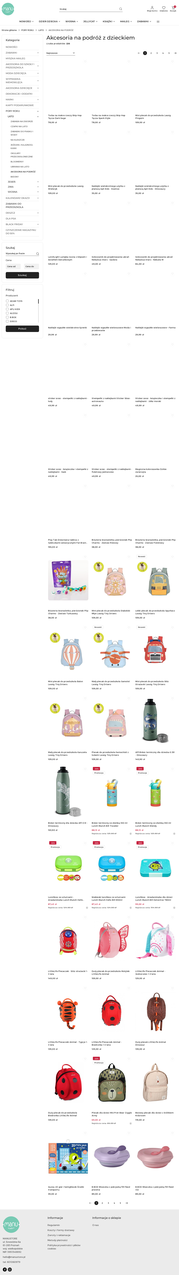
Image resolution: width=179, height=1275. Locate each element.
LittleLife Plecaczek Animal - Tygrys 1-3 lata (68, 1043)
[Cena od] (13, 266)
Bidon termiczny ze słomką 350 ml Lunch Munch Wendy (153, 824)
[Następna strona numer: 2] (175, 53)
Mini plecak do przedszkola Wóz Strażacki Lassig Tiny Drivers (152, 682)
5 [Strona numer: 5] (169, 53)
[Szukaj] (37, 254)
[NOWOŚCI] (26, 21)
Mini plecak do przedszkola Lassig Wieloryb (65, 187)
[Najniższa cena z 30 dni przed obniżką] (130, 833)
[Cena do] (31, 266)
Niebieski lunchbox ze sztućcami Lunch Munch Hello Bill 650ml (109, 898)
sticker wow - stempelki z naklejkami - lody (68, 399)
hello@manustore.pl (14, 1257)
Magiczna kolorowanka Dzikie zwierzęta (151, 470)
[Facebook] (5, 1270)
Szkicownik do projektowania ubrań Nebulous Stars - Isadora (110, 258)
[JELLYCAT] (90, 21)
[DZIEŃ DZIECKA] (50, 21)
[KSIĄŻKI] (109, 21)
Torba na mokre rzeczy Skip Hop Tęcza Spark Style (108, 116)
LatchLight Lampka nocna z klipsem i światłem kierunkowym (67, 258)
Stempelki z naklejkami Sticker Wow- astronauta (111, 399)
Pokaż (22, 328)
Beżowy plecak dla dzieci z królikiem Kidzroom (154, 1114)
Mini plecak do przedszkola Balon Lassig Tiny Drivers (65, 682)
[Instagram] (10, 1270)
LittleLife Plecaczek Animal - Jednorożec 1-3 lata (150, 972)
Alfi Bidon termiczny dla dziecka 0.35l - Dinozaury (155, 753)
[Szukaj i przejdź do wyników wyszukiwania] (121, 9)
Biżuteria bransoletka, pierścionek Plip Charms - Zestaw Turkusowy (68, 612)
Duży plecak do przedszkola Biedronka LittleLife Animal (62, 1114)
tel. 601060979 (11, 1262)
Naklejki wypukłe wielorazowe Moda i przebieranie (111, 329)
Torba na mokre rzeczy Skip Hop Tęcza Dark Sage (65, 116)
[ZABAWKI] (144, 21)
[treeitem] (22, 47)
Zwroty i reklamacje (59, 1235)
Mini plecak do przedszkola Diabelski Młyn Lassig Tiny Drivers (111, 612)
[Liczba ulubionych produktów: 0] (164, 9)
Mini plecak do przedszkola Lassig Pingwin (153, 116)
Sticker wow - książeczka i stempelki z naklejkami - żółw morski (155, 399)
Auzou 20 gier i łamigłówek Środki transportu (66, 1188)
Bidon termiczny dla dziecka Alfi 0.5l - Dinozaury (68, 824)
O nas (95, 1225)
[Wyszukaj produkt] (91, 9)
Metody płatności (58, 1240)
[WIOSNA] (71, 21)
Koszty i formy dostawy (61, 1230)
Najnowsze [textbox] (51, 53)
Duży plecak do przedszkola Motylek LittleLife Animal (111, 972)
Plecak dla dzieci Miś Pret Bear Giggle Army (112, 1114)
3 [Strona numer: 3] (157, 53)
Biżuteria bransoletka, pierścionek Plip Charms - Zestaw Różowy (112, 541)
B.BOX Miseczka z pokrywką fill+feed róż (154, 1188)
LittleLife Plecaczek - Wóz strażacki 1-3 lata (68, 972)
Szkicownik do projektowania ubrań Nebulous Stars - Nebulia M (154, 258)
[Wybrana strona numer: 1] (145, 53)
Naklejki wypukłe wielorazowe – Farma (155, 327)
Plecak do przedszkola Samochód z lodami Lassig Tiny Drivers (110, 753)
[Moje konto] (152, 9)
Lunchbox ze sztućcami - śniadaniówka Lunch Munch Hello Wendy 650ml (65, 898)
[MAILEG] (126, 21)
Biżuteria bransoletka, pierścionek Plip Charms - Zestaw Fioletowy (155, 541)
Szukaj (22, 275)
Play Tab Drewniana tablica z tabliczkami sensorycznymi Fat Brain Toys (67, 541)
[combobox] (60, 53)
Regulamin (54, 1225)
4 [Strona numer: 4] (163, 53)
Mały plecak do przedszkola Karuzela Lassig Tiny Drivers (67, 753)
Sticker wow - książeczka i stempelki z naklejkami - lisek (68, 470)
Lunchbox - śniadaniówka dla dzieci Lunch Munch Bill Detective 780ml (154, 898)
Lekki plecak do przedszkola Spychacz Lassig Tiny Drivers (155, 612)
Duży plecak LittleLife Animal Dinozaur (150, 1043)
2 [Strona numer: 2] (151, 53)
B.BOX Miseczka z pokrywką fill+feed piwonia (111, 1188)
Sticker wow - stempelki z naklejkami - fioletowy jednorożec (112, 470)
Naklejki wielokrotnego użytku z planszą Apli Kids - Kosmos (108, 187)
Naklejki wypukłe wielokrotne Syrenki (67, 327)
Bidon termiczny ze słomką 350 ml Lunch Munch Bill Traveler (109, 824)
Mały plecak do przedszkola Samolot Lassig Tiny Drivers (111, 682)
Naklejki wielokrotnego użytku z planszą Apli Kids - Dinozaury (152, 187)
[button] (158, 21)
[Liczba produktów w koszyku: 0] (173, 9)
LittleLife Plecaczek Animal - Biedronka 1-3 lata (107, 1043)
